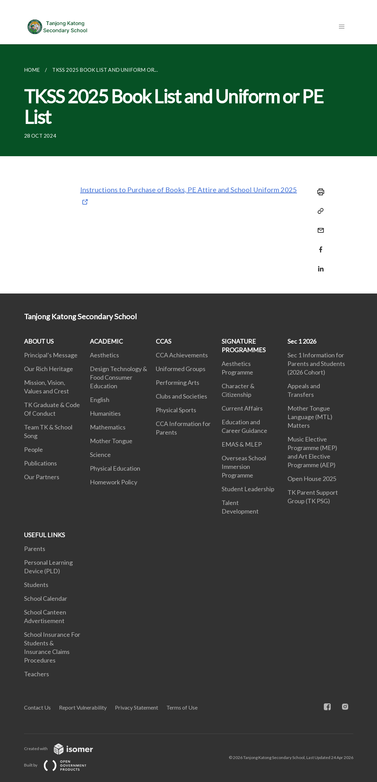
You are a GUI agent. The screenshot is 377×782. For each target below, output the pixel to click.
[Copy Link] (318, 211)
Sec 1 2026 (301, 341)
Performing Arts (177, 382)
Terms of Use (182, 707)
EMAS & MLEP (242, 444)
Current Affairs (242, 408)
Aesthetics (104, 355)
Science (100, 454)
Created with (64, 748)
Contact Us (37, 707)
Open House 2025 (311, 478)
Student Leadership (248, 489)
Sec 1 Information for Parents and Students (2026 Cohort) (316, 363)
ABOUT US (39, 341)
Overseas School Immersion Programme (244, 466)
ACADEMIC (106, 341)
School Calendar (45, 598)
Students (36, 584)
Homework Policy (113, 482)
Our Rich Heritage (48, 368)
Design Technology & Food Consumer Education (118, 377)
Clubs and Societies (181, 396)
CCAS (163, 341)
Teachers (36, 674)
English (99, 399)
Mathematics (108, 427)
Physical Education (115, 468)
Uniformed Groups (180, 368)
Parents (34, 548)
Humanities (105, 413)
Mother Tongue (111, 441)
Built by (60, 765)
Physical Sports (176, 410)
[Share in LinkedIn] (318, 264)
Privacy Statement (136, 707)
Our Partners (41, 477)
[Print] (318, 192)
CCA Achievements (182, 355)
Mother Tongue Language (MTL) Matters (309, 416)
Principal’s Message (51, 355)
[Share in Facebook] (318, 245)
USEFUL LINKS (44, 535)
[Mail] (318, 226)
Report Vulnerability (83, 707)
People (33, 449)
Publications (40, 463)
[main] (188, 169)
